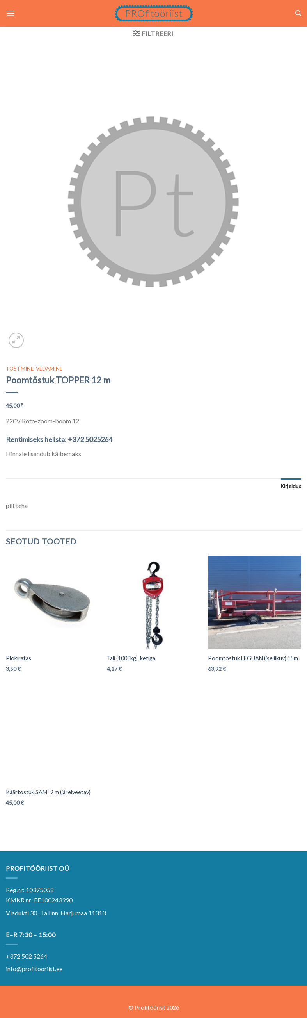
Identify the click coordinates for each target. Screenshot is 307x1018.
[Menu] (10, 13)
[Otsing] (298, 13)
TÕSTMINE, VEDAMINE (34, 368)
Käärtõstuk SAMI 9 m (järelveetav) (48, 792)
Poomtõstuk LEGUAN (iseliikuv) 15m (253, 658)
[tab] (291, 486)
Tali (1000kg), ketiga (131, 658)
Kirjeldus (291, 486)
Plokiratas (18, 658)
